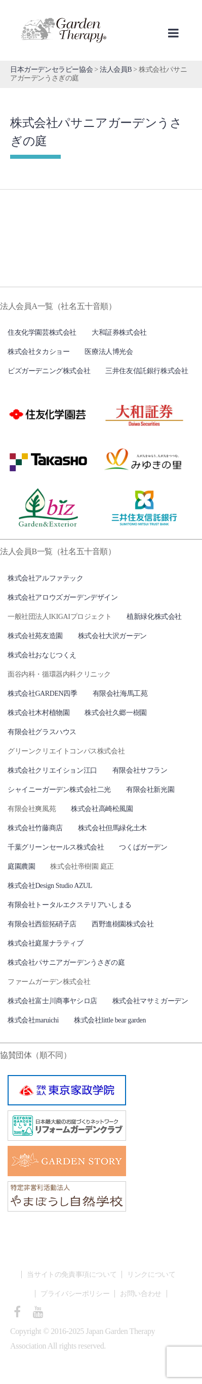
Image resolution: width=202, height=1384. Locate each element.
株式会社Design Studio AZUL (50, 885)
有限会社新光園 (150, 789)
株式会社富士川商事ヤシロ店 (52, 1001)
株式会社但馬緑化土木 (112, 828)
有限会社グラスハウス (42, 732)
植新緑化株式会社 (154, 616)
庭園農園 (21, 866)
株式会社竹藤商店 (35, 828)
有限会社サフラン (140, 770)
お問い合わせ (140, 1294)
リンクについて (151, 1274)
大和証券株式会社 (119, 332)
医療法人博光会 (109, 351)
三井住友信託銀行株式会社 (146, 371)
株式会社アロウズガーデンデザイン (63, 597)
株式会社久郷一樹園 (115, 713)
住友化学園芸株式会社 (42, 332)
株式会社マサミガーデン (150, 1001)
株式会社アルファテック (46, 578)
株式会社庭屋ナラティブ (46, 943)
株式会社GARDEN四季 (42, 693)
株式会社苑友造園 (35, 636)
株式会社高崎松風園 (102, 809)
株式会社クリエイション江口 (52, 770)
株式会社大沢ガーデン (112, 636)
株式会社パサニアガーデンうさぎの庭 (66, 962)
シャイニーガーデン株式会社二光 (59, 789)
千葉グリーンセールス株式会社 (56, 847)
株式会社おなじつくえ (42, 655)
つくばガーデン (143, 847)
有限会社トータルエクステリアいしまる (70, 905)
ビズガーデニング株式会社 (49, 371)
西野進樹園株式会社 (122, 924)
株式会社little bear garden (110, 1020)
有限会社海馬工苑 (120, 693)
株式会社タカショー (38, 351)
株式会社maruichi (33, 1020)
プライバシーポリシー (75, 1294)
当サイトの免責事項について (71, 1274)
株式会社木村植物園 (38, 713)
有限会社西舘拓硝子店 (42, 924)
